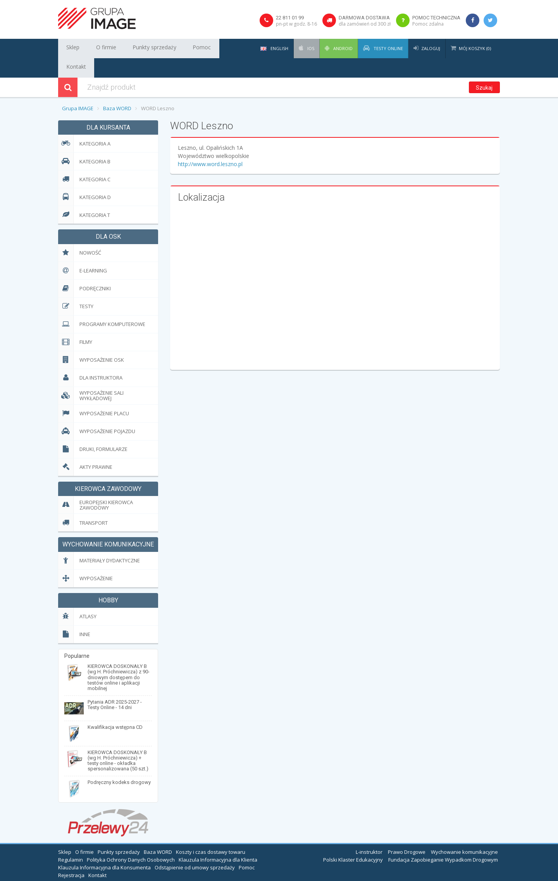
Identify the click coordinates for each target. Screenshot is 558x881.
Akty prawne (85, 447)
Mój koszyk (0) (475, 48)
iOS (310, 48)
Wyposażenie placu (93, 394)
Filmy (75, 322)
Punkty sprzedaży (140, 48)
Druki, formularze (92, 430)
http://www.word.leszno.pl (210, 144)
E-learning (82, 251)
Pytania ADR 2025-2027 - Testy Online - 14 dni (115, 685)
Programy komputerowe (101, 305)
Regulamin (70, 840)
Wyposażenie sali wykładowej (91, 376)
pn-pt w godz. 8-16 (296, 24)
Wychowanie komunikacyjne (464, 832)
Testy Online (387, 48)
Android (342, 48)
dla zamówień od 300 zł (365, 24)
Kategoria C (84, 159)
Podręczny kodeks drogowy (119, 763)
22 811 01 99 (290, 18)
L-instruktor (369, 832)
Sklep (70, 48)
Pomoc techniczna (436, 18)
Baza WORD (117, 88)
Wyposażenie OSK (91, 340)
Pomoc (181, 48)
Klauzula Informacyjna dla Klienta (218, 840)
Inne (74, 615)
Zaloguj (430, 48)
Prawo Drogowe (406, 832)
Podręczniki (84, 269)
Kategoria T (84, 195)
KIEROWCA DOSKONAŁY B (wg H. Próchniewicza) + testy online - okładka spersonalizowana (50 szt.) (118, 741)
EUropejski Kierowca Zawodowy (95, 485)
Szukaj (484, 68)
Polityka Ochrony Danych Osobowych (131, 840)
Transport (83, 503)
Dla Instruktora (90, 358)
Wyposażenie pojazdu (96, 412)
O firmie (98, 48)
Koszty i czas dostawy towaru (210, 832)
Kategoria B (84, 142)
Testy (75, 287)
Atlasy (77, 597)
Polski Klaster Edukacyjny (353, 840)
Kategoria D (84, 177)
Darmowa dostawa (364, 18)
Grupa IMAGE (77, 88)
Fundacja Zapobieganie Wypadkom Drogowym (443, 840)
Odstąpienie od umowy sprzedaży (195, 848)
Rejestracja (71, 855)
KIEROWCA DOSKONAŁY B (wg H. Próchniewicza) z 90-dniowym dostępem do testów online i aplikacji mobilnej (119, 658)
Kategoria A (84, 124)
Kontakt (209, 48)
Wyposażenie (85, 559)
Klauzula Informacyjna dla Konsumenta (104, 848)
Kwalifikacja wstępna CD (115, 708)
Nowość (79, 233)
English (274, 48)
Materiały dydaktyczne (99, 541)
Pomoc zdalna (428, 24)
